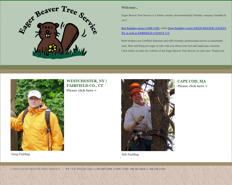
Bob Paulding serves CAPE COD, (140, 28)
